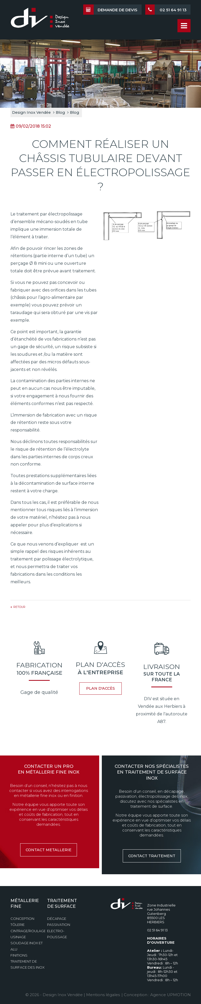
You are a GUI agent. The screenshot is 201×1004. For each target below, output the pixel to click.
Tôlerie (17, 925)
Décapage (56, 919)
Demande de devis (110, 9)
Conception (22, 919)
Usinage (18, 937)
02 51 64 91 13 (165, 9)
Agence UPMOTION (170, 994)
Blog (60, 112)
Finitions (18, 955)
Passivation (58, 925)
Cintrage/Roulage (28, 931)
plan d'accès (100, 688)
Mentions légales (103, 994)
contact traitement (151, 856)
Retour (19, 607)
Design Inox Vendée (31, 112)
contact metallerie (48, 850)
